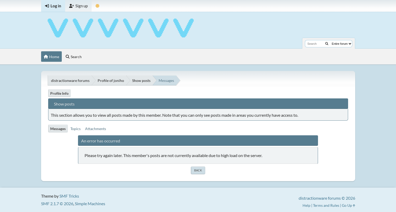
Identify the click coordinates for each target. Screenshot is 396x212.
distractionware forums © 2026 (327, 198)
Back (198, 170)
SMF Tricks (69, 195)
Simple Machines (90, 203)
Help (306, 205)
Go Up (348, 205)
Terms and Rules (326, 205)
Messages (58, 128)
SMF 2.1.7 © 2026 (57, 203)
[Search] (327, 43)
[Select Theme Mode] (97, 6)
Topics (75, 128)
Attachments (95, 128)
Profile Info (59, 93)
